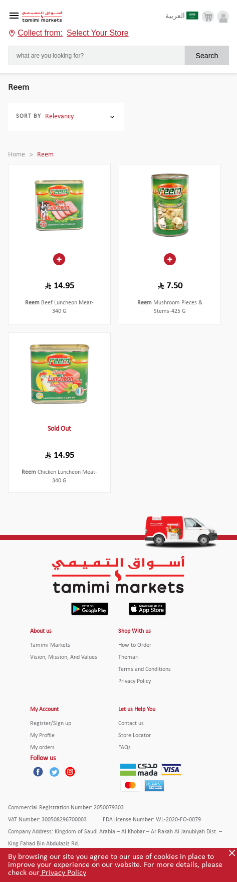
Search (206, 56)
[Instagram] (70, 772)
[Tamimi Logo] (42, 17)
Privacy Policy (63, 873)
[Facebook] (38, 772)
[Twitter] (54, 772)
